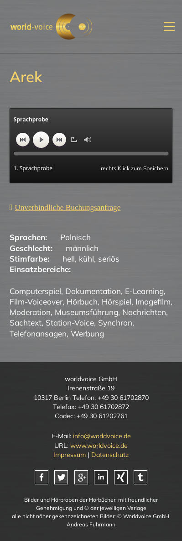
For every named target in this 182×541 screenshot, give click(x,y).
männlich (82, 248)
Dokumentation (93, 291)
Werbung (87, 333)
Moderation (30, 312)
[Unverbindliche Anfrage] (65, 207)
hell (68, 258)
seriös (109, 258)
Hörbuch (82, 301)
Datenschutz (110, 455)
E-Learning (144, 291)
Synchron (115, 322)
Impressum (69, 455)
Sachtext (26, 322)
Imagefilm (153, 301)
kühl (86, 258)
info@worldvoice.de (102, 436)
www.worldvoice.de (99, 445)
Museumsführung (86, 312)
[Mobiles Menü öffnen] (169, 26)
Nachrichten (144, 312)
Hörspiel (116, 301)
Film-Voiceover (36, 301)
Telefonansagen (38, 333)
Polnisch (75, 237)
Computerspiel (35, 291)
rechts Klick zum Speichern (134, 168)
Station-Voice (70, 322)
